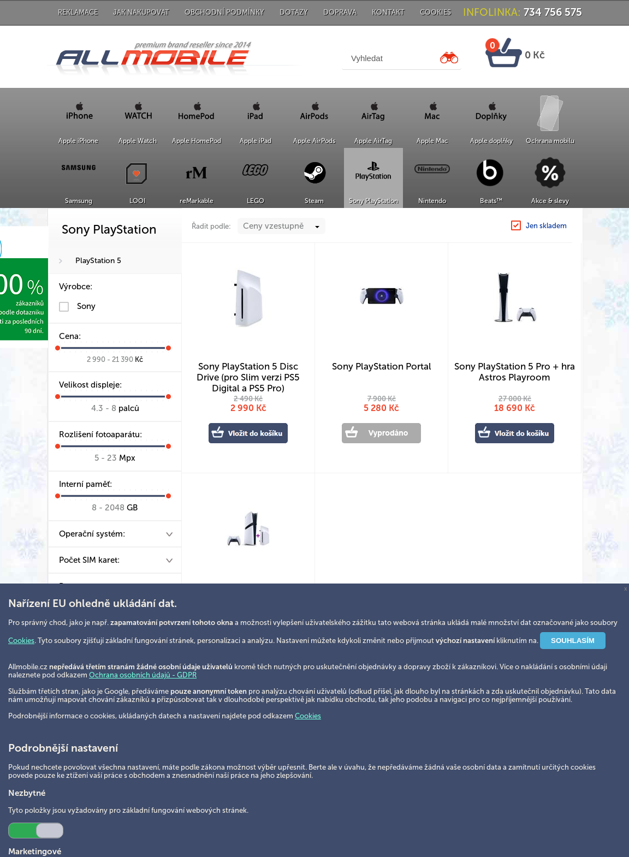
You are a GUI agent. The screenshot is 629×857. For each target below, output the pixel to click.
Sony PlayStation (373, 201)
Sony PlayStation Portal (381, 366)
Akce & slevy (550, 201)
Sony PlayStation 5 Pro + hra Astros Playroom (514, 372)
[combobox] (281, 226)
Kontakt (388, 12)
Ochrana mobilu (550, 141)
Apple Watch (137, 141)
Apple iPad (255, 141)
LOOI (137, 201)
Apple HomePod (196, 141)
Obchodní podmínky (224, 12)
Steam (314, 201)
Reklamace (78, 12)
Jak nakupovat (141, 12)
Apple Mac (432, 141)
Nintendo (432, 201)
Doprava (340, 12)
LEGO (255, 201)
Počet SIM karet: (89, 560)
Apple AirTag (373, 141)
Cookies (435, 12)
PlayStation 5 (98, 260)
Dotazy (294, 12)
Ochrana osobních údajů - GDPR (143, 675)
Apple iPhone (78, 141)
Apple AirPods (314, 141)
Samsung (78, 201)
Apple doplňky (491, 141)
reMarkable (196, 201)
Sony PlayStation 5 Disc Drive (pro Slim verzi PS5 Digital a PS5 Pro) (248, 373)
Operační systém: (92, 534)
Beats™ (491, 201)
